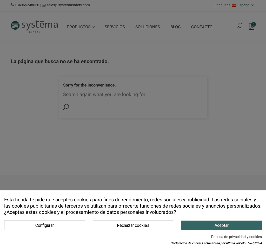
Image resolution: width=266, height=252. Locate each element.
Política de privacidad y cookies (236, 237)
